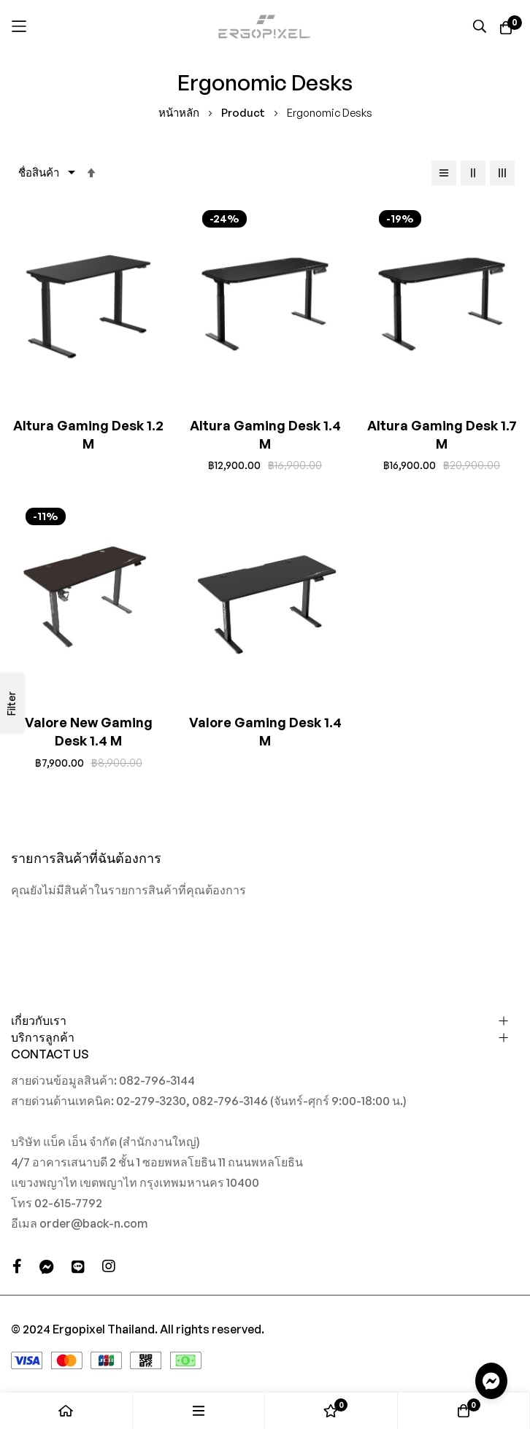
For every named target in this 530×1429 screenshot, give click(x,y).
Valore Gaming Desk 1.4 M (265, 731)
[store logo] (265, 26)
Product (244, 113)
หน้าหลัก (179, 113)
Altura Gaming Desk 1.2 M (88, 434)
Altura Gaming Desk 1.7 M (442, 434)
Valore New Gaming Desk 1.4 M (89, 731)
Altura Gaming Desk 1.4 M (265, 434)
